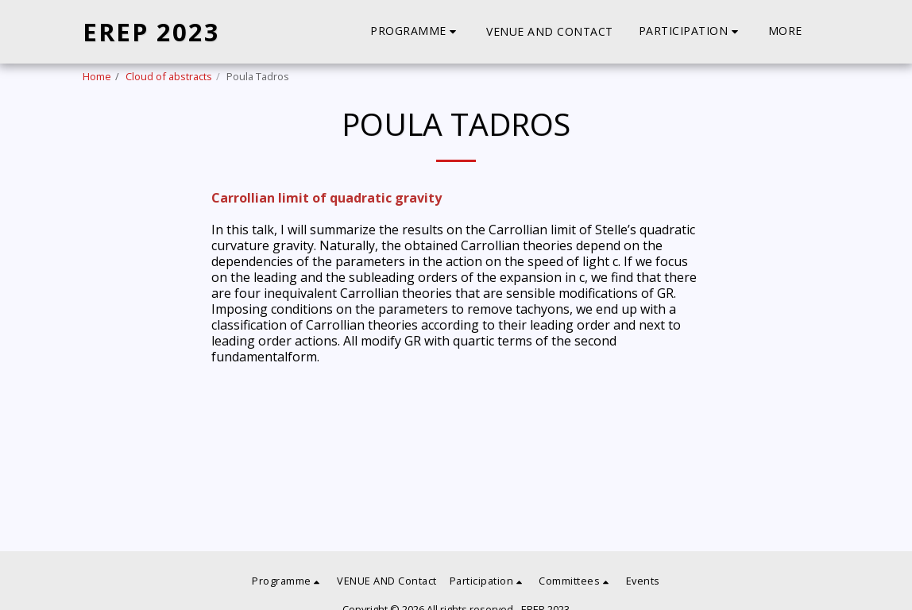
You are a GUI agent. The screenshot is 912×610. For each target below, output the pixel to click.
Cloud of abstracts (169, 76)
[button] (415, 31)
